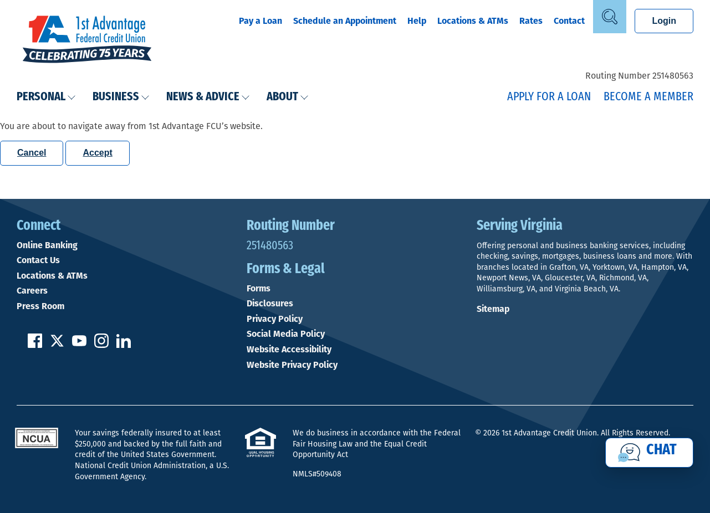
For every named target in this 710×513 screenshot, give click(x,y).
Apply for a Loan (549, 97)
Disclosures (270, 304)
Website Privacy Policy (292, 365)
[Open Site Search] (609, 16)
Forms (258, 289)
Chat (661, 450)
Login (664, 20)
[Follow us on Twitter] (57, 345)
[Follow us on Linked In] (123, 345)
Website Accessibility (289, 350)
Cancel (31, 152)
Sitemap (493, 309)
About (288, 97)
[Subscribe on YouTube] (79, 345)
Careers (32, 291)
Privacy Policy (275, 319)
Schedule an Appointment (344, 21)
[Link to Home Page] (87, 40)
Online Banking (47, 245)
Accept (97, 152)
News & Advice (208, 97)
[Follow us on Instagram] (101, 345)
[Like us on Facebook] (35, 345)
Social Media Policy (286, 334)
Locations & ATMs (472, 21)
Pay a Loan (260, 21)
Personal (46, 97)
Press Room (40, 306)
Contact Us (38, 260)
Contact (569, 21)
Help (416, 21)
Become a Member (648, 97)
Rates (531, 21)
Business (121, 97)
